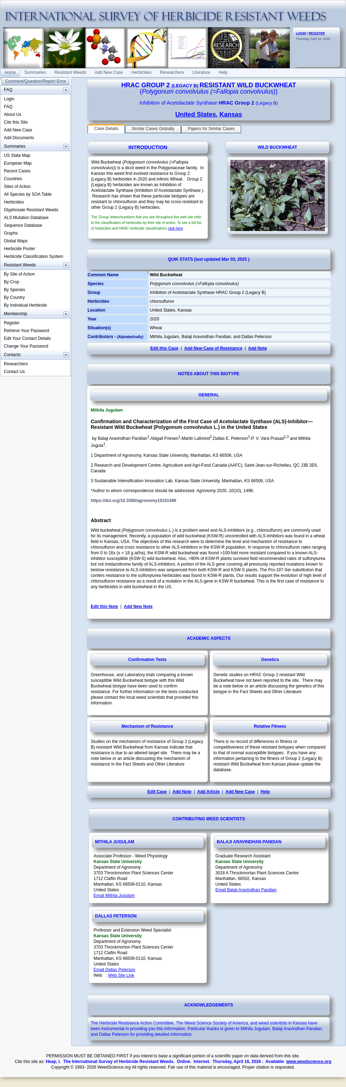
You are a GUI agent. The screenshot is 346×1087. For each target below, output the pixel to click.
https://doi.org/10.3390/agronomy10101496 (133, 500)
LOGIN (301, 33)
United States (195, 114)
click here (175, 228)
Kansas (231, 114)
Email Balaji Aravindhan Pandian (245, 889)
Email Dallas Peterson (114, 969)
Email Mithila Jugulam (114, 895)
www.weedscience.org (309, 1061)
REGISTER (317, 33)
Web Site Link (121, 975)
